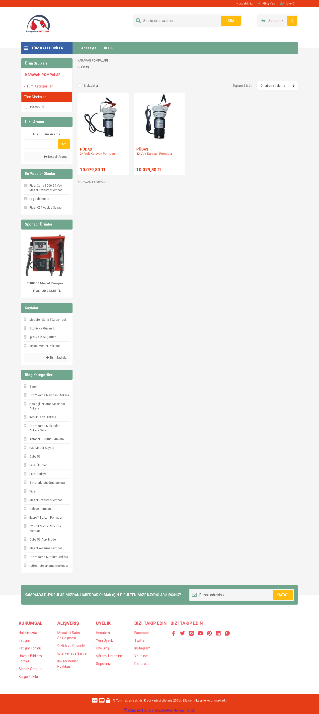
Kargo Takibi (28, 677)
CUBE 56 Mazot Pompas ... (46, 283)
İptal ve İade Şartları (72, 653)
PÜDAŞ (86, 149)
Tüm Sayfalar (57, 357)
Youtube (141, 656)
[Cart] (277, 20)
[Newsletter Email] (241, 595)
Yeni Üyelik (104, 640)
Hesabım (103, 633)
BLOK (108, 48)
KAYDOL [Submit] (283, 595)
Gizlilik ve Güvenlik (71, 646)
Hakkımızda (28, 633)
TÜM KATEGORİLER (47, 48)
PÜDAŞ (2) (37, 107)
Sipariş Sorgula (30, 669)
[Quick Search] (39, 144)
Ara (64, 144)
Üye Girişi (103, 648)
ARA (231, 21)
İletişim (24, 640)
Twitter (140, 640)
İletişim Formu (30, 648)
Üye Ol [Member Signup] (287, 3)
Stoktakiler (91, 85)
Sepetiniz (103, 664)
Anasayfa (88, 48)
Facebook (142, 633)
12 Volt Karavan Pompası (154, 154)
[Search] (187, 20)
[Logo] (38, 24)
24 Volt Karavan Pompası (98, 154)
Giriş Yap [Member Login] (266, 3)
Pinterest (141, 664)
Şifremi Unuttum (109, 656)
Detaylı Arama (56, 157)
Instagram (142, 648)
